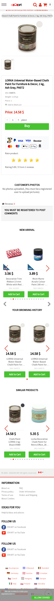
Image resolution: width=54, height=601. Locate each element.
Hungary (26, 578)
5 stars (37, 160)
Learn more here (21, 594)
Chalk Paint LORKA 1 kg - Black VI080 (14, 441)
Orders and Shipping (28, 495)
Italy (12, 583)
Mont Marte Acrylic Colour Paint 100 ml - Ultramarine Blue (39, 281)
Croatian (41, 573)
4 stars (31, 160)
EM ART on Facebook (13, 527)
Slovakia (39, 583)
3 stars (26, 160)
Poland (25, 583)
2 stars (20, 160)
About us (5, 488)
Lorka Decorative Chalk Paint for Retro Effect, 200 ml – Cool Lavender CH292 (39, 442)
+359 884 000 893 (41, 10)
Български (12, 568)
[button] (11, 299)
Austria (27, 573)
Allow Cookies (42, 597)
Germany (12, 573)
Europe (41, 578)
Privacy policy (7, 491)
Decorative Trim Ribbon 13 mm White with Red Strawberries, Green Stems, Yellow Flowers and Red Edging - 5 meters (15, 281)
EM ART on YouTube (13, 532)
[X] (2, 591)
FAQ (21, 488)
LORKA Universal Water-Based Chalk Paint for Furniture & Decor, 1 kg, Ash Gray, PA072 (15, 361)
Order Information (27, 491)
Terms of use (7, 495)
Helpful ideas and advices (12, 512)
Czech (12, 578)
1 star (14, 160)
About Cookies (8, 498)
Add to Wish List (13, 105)
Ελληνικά (28, 568)
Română (43, 568)
